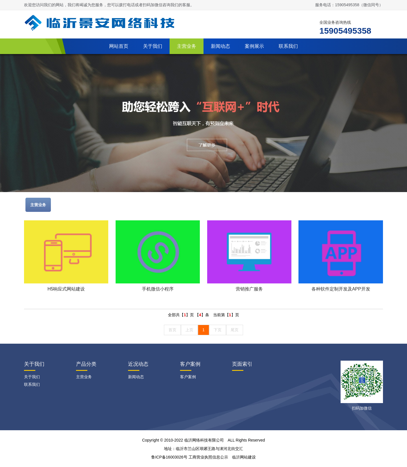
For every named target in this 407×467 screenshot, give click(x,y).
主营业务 (186, 46)
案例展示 (254, 46)
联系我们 (288, 46)
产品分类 (86, 364)
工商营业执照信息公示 (208, 457)
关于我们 (152, 46)
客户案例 (190, 364)
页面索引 (242, 364)
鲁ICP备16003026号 (169, 457)
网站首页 (118, 46)
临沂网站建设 (244, 457)
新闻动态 (220, 46)
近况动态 (138, 364)
